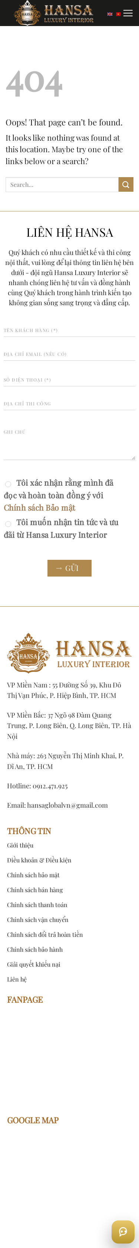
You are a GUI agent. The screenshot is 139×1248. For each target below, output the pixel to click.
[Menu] (127, 13)
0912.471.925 (50, 785)
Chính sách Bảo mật (39, 507)
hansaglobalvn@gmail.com (67, 805)
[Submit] (126, 184)
